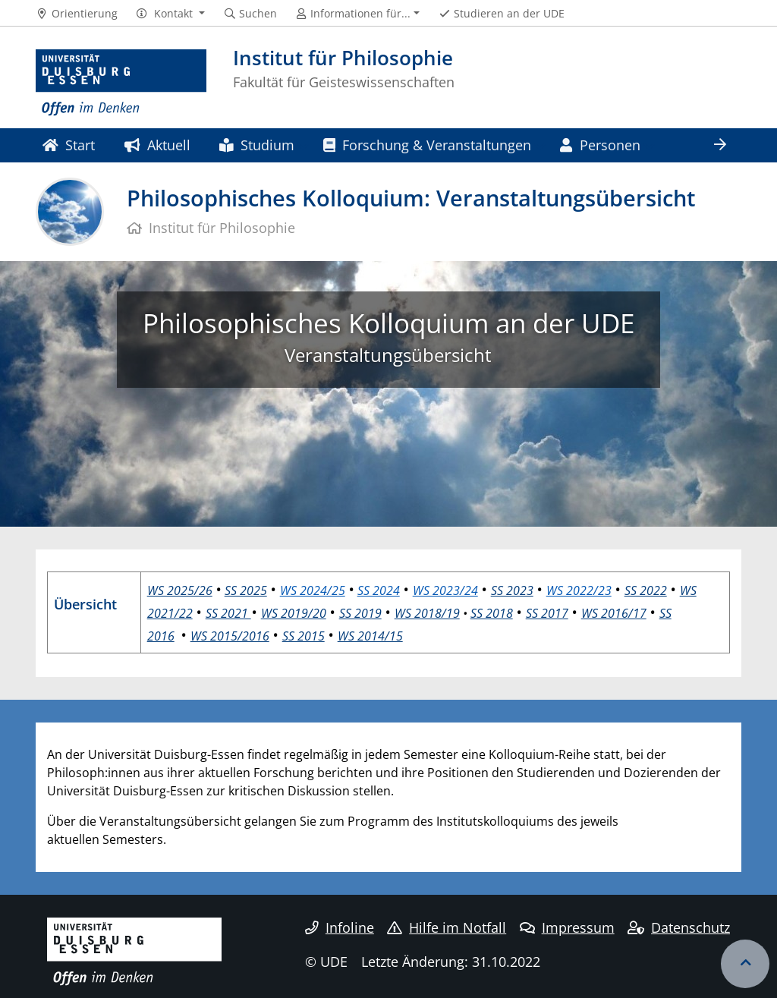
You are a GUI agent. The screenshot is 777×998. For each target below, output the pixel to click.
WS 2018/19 (427, 613)
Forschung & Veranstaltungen (427, 144)
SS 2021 (228, 613)
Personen (600, 144)
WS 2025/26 (179, 590)
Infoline (339, 927)
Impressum (567, 927)
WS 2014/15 (370, 636)
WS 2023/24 (445, 590)
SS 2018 (491, 613)
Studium (256, 144)
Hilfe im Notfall (446, 927)
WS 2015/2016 (229, 636)
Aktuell (157, 144)
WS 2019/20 (293, 613)
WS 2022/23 (579, 590)
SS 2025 (246, 590)
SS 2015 (303, 636)
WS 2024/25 (312, 590)
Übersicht (85, 604)
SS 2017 (547, 613)
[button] (170, 14)
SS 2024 (378, 590)
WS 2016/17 (613, 613)
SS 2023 (512, 590)
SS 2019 (360, 613)
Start (68, 144)
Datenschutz (679, 927)
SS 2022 (645, 590)
